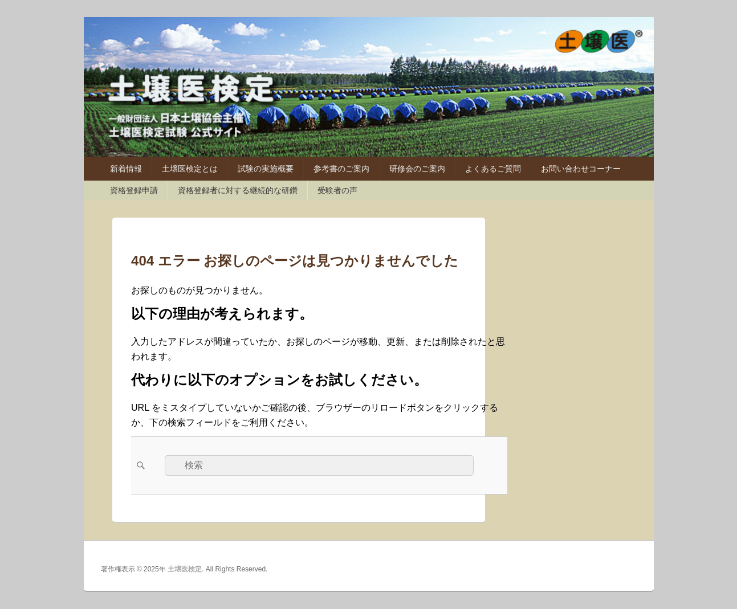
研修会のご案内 (417, 168)
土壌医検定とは (190, 168)
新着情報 (126, 168)
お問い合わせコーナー (581, 168)
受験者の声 (337, 190)
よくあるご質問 (493, 168)
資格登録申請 (134, 190)
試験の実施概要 (266, 168)
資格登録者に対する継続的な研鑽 (238, 190)
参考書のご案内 (341, 168)
